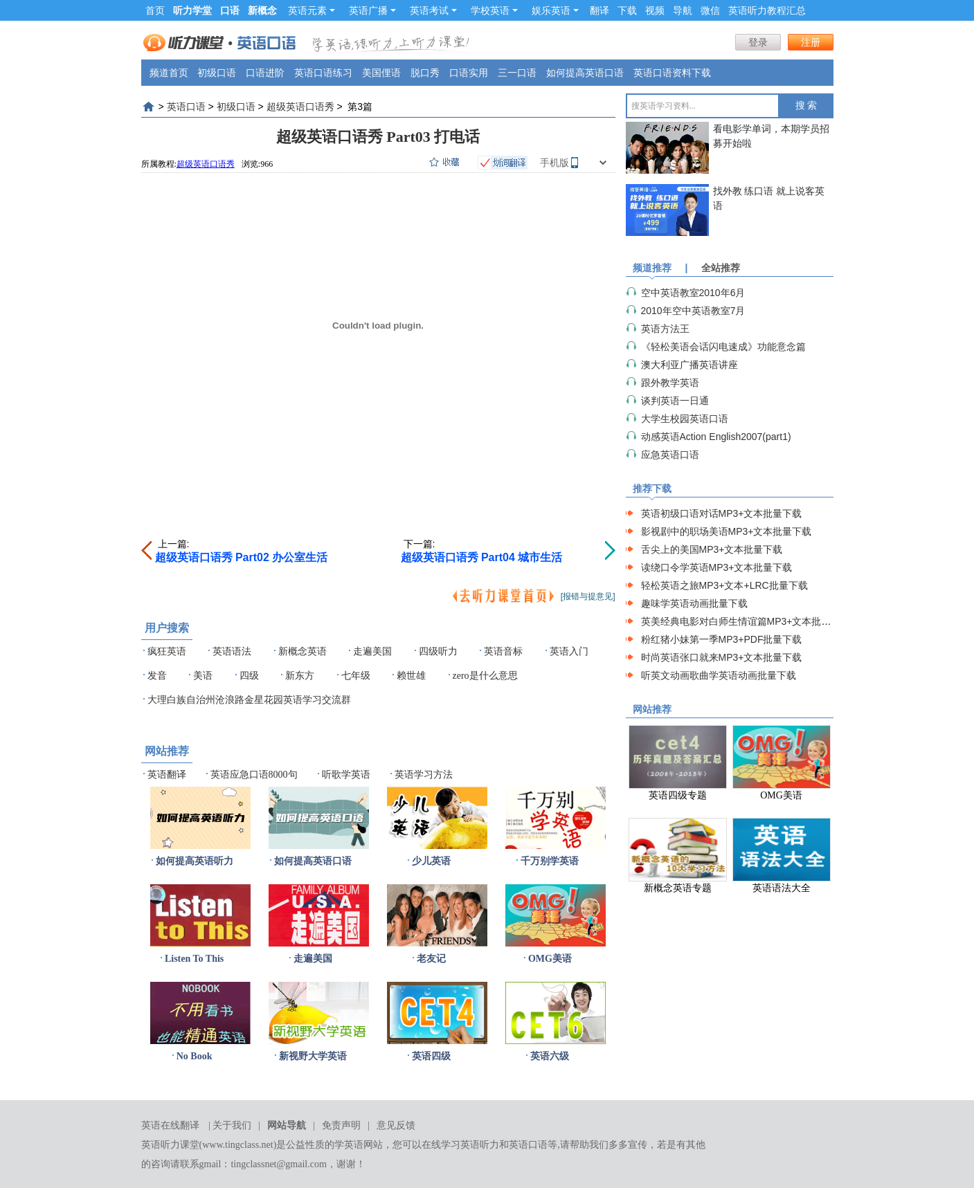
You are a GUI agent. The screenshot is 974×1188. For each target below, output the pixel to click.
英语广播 (372, 10)
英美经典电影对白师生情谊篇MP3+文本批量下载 (746, 621)
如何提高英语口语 (585, 72)
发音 (157, 675)
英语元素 (311, 10)
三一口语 (517, 72)
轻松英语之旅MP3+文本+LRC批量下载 (724, 585)
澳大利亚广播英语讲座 (689, 364)
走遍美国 (372, 651)
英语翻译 (166, 774)
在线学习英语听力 (460, 1145)
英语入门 (569, 651)
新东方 (299, 675)
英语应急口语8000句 (254, 774)
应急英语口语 (670, 454)
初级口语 (216, 72)
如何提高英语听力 (194, 861)
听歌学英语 (346, 774)
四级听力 (438, 651)
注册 (810, 42)
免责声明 (341, 1125)
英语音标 (503, 651)
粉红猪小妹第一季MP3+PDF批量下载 (721, 639)
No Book (195, 1056)
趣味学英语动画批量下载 (694, 603)
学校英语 (494, 10)
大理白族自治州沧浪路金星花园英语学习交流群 (249, 700)
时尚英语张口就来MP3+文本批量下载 (721, 657)
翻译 (599, 10)
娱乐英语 (555, 10)
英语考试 (433, 10)
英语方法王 (665, 328)
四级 (249, 675)
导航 (682, 10)
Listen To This (194, 958)
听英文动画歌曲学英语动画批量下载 (718, 675)
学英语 (348, 1145)
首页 (155, 10)
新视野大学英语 (313, 1056)
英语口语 (186, 106)
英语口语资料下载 (672, 72)
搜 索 (806, 105)
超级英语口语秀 (300, 106)
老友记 (431, 958)
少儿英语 (431, 861)
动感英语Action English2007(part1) (716, 436)
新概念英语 (302, 651)
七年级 (355, 675)
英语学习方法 (424, 774)
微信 (710, 10)
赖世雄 (411, 675)
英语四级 (431, 1056)
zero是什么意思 (485, 675)
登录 (758, 42)
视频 (655, 10)
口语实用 (468, 72)
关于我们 (232, 1125)
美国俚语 (381, 72)
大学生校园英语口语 (684, 418)
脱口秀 (425, 72)
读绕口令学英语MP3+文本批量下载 (717, 567)
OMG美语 (550, 958)
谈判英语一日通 (675, 400)
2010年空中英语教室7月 (693, 310)
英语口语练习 (323, 72)
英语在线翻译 (170, 1125)
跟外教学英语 (670, 382)
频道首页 (169, 72)
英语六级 (549, 1056)
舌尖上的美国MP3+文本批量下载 (712, 549)
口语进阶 (265, 72)
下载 (627, 10)
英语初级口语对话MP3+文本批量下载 (721, 513)
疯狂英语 (166, 651)
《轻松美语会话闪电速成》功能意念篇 (723, 346)
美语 (203, 675)
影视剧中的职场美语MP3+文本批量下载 (726, 531)
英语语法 (232, 651)
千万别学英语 (550, 861)
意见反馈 (396, 1125)
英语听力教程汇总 (767, 10)
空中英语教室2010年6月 (693, 292)
